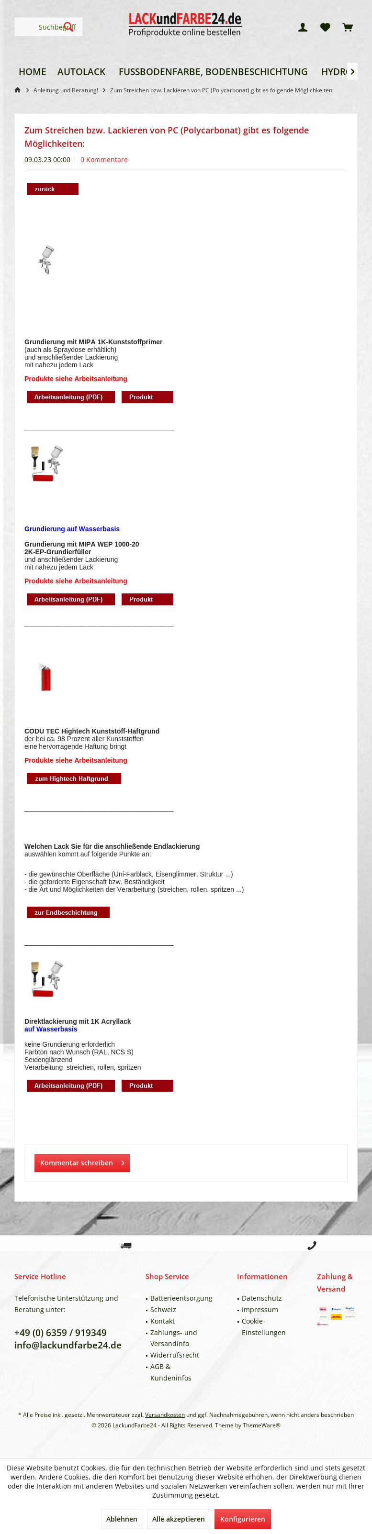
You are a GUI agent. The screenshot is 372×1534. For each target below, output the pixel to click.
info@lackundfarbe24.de (68, 1345)
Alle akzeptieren (178, 1518)
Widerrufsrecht (174, 1354)
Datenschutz (262, 1298)
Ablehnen (121, 1518)
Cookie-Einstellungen (264, 1326)
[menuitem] (348, 26)
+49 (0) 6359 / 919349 (60, 1332)
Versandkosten (165, 1415)
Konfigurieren (242, 1518)
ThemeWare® (262, 1425)
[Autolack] (81, 72)
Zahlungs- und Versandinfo (173, 1338)
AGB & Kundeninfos (171, 1372)
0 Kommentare (104, 159)
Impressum (260, 1309)
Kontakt (162, 1321)
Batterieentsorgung (181, 1298)
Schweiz (163, 1309)
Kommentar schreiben (82, 1161)
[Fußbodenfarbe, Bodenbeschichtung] (213, 72)
